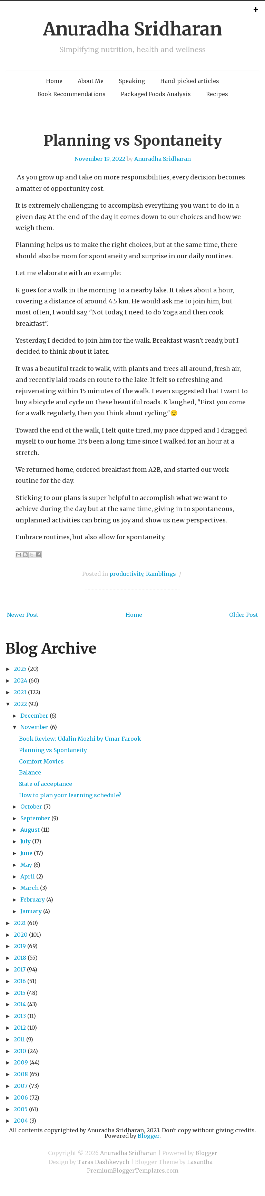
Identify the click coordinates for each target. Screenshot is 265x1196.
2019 (20, 946)
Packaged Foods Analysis (156, 94)
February (32, 899)
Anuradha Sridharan (132, 29)
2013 (20, 1015)
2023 (20, 692)
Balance (30, 772)
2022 (20, 703)
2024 (20, 680)
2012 (20, 1027)
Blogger (148, 1135)
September (35, 818)
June (26, 853)
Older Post (243, 614)
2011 (19, 1039)
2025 (20, 668)
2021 (20, 922)
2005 (21, 1109)
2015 (20, 992)
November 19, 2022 (100, 158)
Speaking (132, 80)
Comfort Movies (41, 761)
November (34, 727)
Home (54, 80)
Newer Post (22, 614)
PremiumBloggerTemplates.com (132, 1170)
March (29, 887)
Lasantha (200, 1161)
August (30, 829)
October (31, 806)
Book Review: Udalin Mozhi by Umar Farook (80, 738)
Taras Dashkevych (103, 1161)
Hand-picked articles (189, 80)
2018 (20, 957)
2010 (20, 1051)
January (31, 911)
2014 (20, 1004)
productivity (126, 573)
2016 (20, 981)
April (27, 876)
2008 (21, 1074)
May (26, 864)
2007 (21, 1085)
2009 (21, 1062)
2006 (21, 1097)
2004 (21, 1120)
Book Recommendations (71, 94)
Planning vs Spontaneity (132, 140)
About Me (91, 80)
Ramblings (161, 573)
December (34, 715)
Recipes (217, 94)
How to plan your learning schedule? (70, 795)
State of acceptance (45, 783)
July (25, 841)
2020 (21, 934)
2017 (20, 969)
